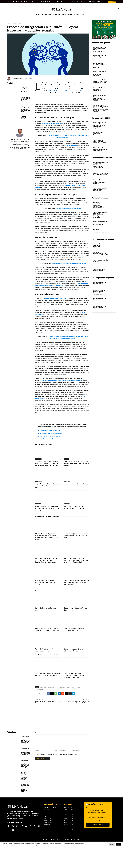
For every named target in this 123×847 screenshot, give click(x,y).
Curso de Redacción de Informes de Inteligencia (100, 89)
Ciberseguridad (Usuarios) (103, 239)
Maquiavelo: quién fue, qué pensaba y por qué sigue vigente (75, 507)
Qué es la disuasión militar (23, 117)
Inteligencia (66, 481)
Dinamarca (73, 687)
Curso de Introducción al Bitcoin (100, 260)
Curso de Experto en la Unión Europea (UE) (49, 430)
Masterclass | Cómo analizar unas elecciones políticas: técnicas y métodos (76, 536)
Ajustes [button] (112, 844)
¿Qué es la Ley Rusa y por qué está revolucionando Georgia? (78, 702)
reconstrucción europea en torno (51, 123)
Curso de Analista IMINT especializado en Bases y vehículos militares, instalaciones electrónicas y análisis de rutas (47, 652)
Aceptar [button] (118, 844)
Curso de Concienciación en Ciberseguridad (99, 269)
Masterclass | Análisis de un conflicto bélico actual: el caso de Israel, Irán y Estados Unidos (76, 560)
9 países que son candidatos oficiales (55, 298)
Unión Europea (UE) (40, 689)
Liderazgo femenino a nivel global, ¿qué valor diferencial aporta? (25, 109)
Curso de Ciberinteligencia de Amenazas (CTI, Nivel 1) (100, 254)
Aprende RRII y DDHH (101, 118)
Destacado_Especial (52, 687)
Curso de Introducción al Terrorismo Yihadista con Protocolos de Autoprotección (100, 165)
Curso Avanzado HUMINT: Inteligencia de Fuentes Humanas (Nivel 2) (100, 65)
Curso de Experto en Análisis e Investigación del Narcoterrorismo (100, 173)
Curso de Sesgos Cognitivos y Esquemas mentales (74, 629)
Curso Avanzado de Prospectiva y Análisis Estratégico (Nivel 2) (100, 81)
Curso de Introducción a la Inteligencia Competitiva (73, 650)
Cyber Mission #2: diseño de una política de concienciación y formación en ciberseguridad (47, 560)
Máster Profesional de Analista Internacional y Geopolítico (66, 91)
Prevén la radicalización (102, 157)
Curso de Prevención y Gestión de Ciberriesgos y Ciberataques (100, 246)
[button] (118, 9)
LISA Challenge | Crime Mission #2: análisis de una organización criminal (47, 508)
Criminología (38, 503)
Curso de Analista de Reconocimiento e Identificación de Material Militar (99, 49)
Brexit (45, 687)
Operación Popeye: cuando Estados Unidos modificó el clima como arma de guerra (25, 99)
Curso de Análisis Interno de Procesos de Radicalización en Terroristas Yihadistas (75, 675)
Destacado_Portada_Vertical (63, 687)
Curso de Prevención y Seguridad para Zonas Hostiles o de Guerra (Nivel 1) (100, 182)
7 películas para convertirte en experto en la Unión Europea (69, 263)
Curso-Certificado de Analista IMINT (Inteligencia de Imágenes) (99, 73)
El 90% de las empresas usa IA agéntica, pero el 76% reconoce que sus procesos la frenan (25, 788)
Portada (9, 23)
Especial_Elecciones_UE (17, 23)
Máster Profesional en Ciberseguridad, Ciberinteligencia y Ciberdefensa (100, 292)
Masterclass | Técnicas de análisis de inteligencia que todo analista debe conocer (76, 582)
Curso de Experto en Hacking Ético (99, 299)
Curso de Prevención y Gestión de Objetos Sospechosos (100, 189)
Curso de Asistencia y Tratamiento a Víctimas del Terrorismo (100, 223)
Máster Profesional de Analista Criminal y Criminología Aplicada (47, 629)
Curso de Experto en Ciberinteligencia (99, 56)
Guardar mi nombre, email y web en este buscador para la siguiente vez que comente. (57, 754)
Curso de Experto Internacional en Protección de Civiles (100, 141)
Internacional (38, 458)
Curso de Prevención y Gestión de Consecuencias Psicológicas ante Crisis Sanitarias (100, 214)
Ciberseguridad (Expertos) (103, 277)
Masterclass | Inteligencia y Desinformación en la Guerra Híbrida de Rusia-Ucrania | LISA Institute (46, 537)
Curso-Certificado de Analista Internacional (49, 433)
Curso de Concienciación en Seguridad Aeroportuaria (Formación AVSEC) (99, 205)
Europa (78, 687)
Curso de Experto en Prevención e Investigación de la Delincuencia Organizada (99, 125)
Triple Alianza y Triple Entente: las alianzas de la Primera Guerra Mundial (47, 486)
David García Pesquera (17, 78)
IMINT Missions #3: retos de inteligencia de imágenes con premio (45, 582)
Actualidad (66, 458)
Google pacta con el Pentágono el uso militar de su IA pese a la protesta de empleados (25, 764)
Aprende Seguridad (100, 198)
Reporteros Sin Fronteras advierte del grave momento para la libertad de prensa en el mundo (25, 752)
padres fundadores (71, 145)
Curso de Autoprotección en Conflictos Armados (99, 231)
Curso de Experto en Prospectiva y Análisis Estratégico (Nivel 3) (47, 674)
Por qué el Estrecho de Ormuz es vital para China (25, 89)
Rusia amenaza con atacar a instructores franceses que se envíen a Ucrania (48, 702)
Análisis (41, 687)
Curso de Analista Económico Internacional (98, 134)
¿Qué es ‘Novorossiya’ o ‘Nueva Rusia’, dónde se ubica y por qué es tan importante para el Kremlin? (47, 463)
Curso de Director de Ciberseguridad (99, 307)
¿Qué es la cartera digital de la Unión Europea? (69, 208)
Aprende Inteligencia (101, 42)
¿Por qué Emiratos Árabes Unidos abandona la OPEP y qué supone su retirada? (76, 463)
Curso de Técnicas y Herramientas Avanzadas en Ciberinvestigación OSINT (99, 98)
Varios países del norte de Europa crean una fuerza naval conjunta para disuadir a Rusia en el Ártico (25, 740)
